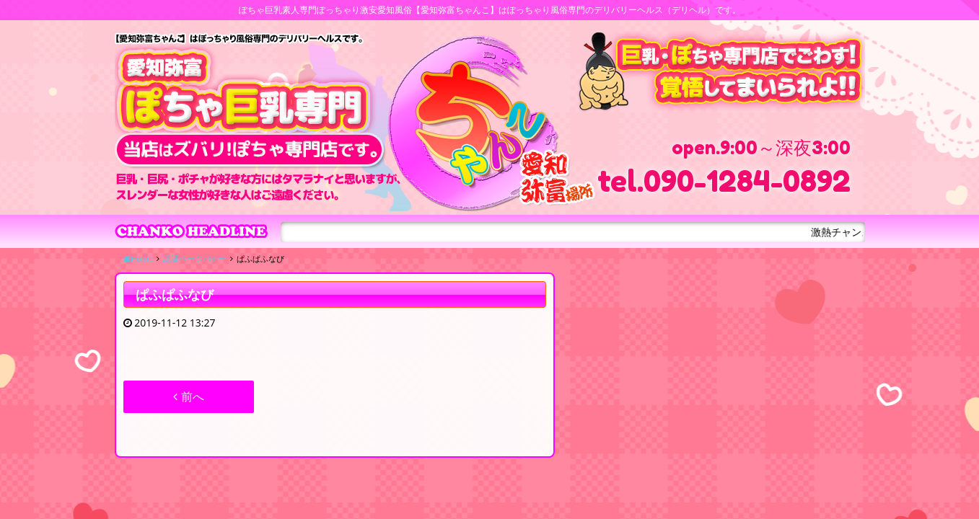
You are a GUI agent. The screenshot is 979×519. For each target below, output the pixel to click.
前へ (188, 396)
